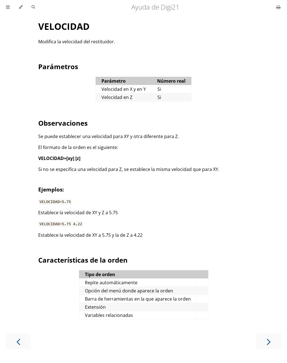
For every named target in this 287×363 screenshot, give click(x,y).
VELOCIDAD (64, 26)
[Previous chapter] (18, 341)
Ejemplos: (51, 189)
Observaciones (63, 123)
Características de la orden (83, 260)
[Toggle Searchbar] (33, 7)
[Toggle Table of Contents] (7, 7)
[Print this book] (278, 7)
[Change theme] (20, 7)
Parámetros (58, 66)
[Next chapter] (268, 341)
